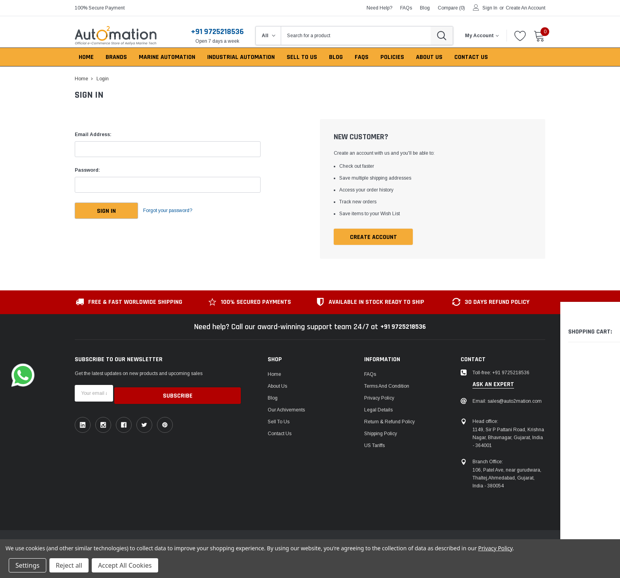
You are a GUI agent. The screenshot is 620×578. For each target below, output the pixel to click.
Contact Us (279, 434)
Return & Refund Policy (389, 422)
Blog (273, 398)
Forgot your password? (175, 211)
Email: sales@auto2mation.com (507, 401)
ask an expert (493, 385)
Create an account (525, 8)
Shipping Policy (380, 434)
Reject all (69, 565)
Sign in (489, 8)
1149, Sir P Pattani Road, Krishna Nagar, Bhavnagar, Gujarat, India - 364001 (508, 438)
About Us (277, 386)
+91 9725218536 (217, 32)
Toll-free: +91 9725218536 (501, 373)
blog (425, 8)
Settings (27, 565)
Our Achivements (286, 410)
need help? (379, 8)
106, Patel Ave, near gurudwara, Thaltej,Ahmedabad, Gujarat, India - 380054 (507, 478)
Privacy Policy (379, 398)
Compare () (451, 8)
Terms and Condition (386, 386)
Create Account (373, 237)
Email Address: (93, 134)
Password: (87, 170)
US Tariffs (374, 446)
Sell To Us (278, 422)
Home (274, 374)
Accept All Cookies (125, 565)
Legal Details (378, 410)
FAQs (406, 8)
